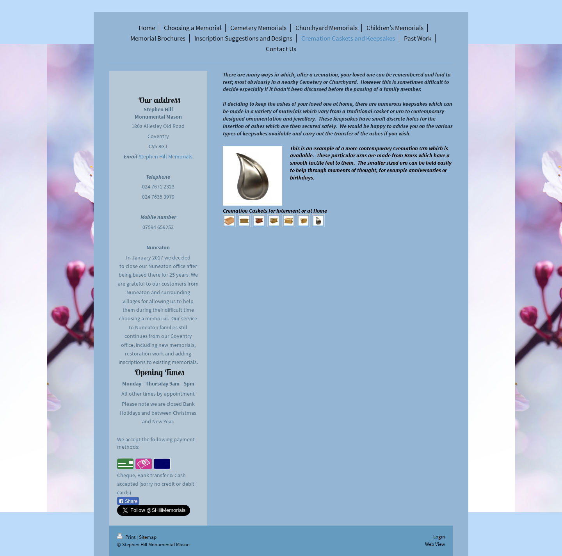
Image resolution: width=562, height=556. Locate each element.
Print (127, 537)
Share (128, 501)
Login (439, 536)
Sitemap (148, 537)
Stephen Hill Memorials (165, 156)
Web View (435, 544)
